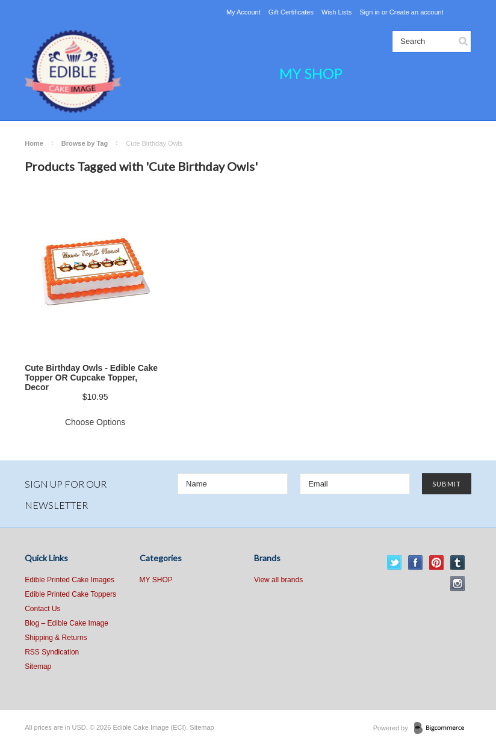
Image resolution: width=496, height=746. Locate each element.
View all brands (278, 580)
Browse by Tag (84, 143)
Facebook (415, 562)
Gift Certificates (291, 12)
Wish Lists (336, 12)
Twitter (394, 562)
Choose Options (95, 422)
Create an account (416, 12)
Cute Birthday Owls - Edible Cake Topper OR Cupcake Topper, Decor (91, 377)
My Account (243, 12)
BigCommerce (442, 728)
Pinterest (436, 562)
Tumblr (457, 562)
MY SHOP (311, 73)
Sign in (369, 12)
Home (34, 143)
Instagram (457, 583)
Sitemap (38, 666)
